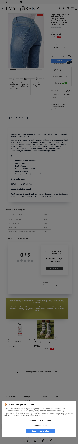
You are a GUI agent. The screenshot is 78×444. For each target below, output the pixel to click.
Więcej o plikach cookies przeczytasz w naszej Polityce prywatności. (38, 414)
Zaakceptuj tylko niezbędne (40, 420)
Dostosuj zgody (40, 426)
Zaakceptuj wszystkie (40, 431)
